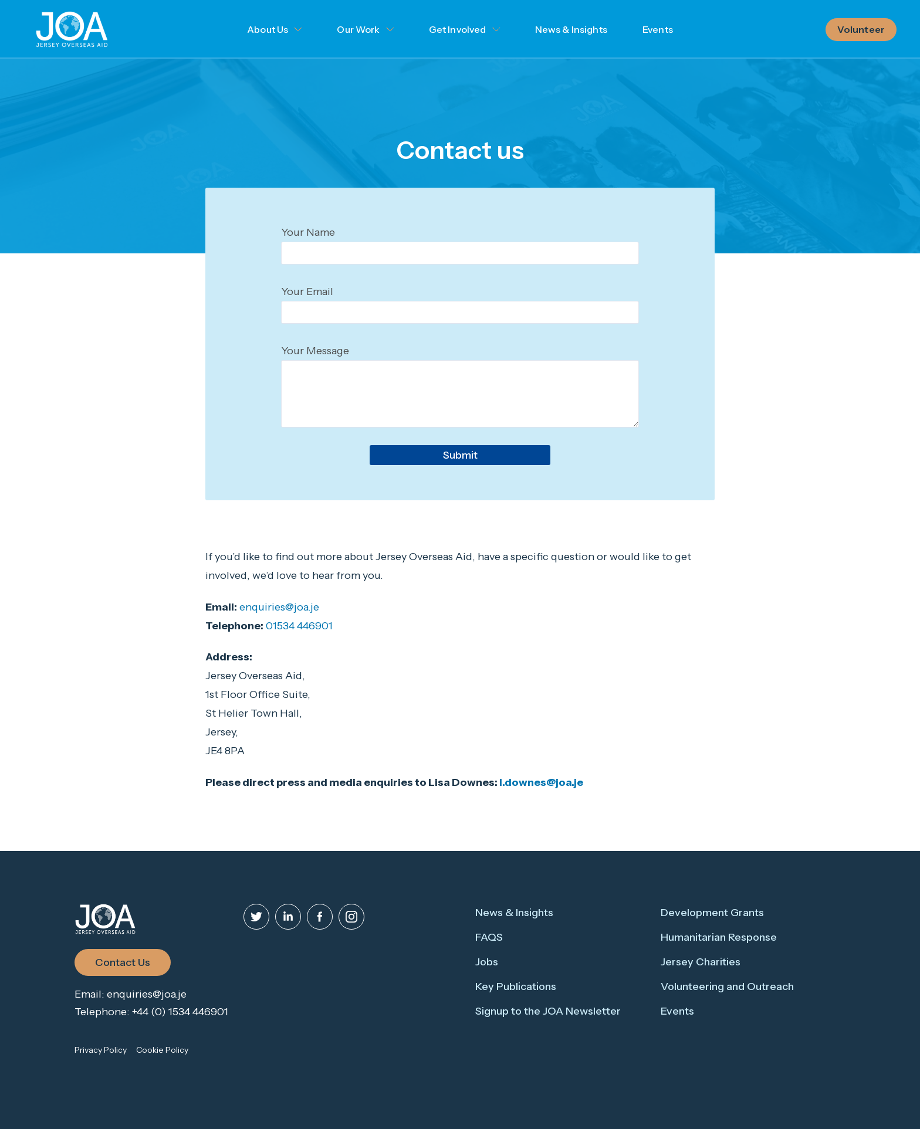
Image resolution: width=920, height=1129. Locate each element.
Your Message (315, 350)
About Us (267, 29)
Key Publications (515, 986)
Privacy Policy (101, 1050)
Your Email (307, 291)
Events (657, 29)
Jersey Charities (700, 961)
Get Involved (457, 29)
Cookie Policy (162, 1050)
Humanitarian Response (719, 937)
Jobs (486, 961)
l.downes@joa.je (541, 782)
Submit (460, 455)
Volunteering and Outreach (727, 986)
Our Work (358, 29)
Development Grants (712, 912)
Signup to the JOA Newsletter (548, 1011)
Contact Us (122, 962)
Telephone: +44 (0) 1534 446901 (151, 1011)
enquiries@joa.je (279, 607)
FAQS (489, 937)
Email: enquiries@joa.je (131, 994)
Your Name (308, 232)
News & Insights (571, 29)
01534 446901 (299, 625)
